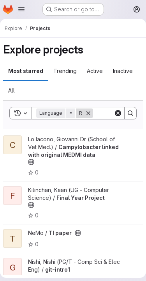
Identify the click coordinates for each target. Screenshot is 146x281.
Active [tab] (95, 71)
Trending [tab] (65, 71)
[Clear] (118, 113)
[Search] (130, 113)
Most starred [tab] (25, 71)
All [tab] (11, 90)
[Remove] (88, 113)
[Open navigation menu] (21, 9)
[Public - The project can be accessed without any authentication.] (31, 162)
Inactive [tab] (123, 71)
